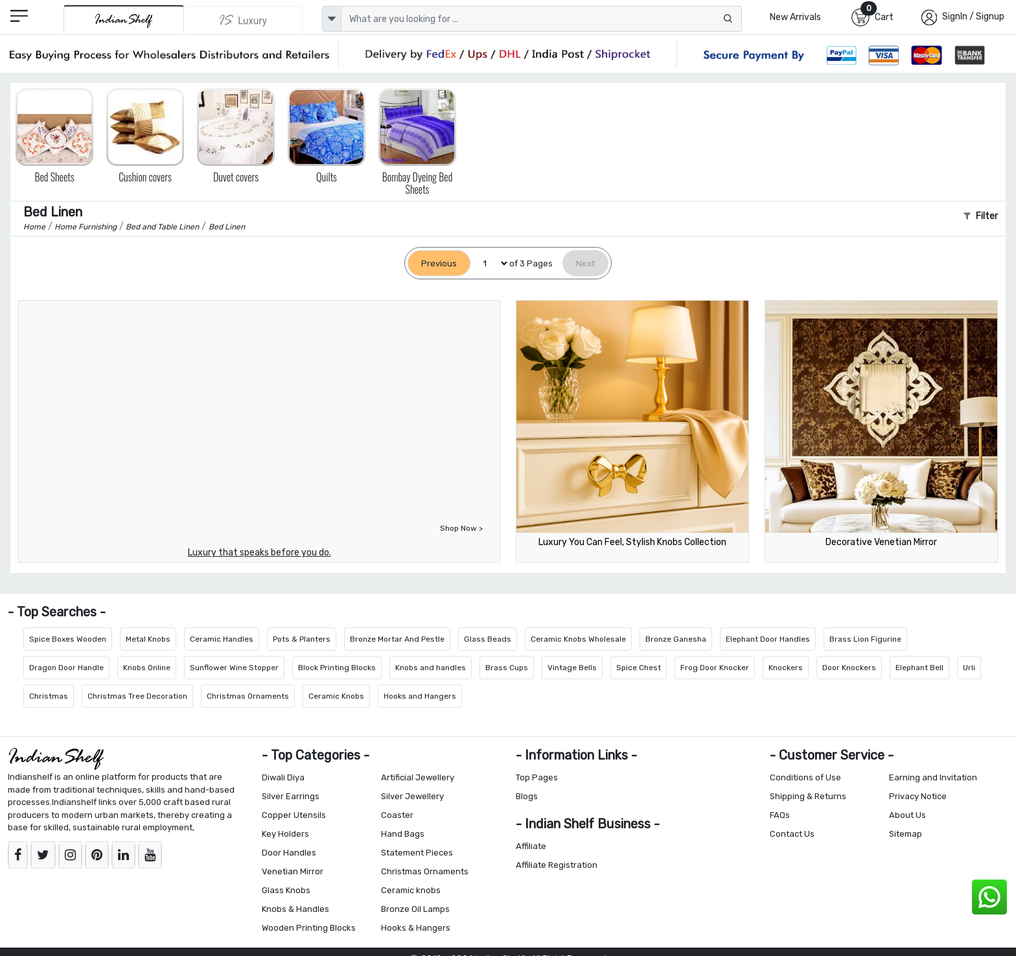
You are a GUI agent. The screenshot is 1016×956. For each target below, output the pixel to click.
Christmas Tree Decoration (137, 696)
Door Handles (289, 852)
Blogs (527, 796)
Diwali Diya (283, 777)
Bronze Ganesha (675, 639)
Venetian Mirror (292, 871)
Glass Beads (487, 639)
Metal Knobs (148, 639)
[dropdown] (331, 19)
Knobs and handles (430, 667)
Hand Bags (402, 834)
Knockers (785, 667)
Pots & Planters (301, 639)
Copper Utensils (294, 815)
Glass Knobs (286, 890)
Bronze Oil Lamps (415, 909)
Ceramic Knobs (336, 696)
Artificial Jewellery (417, 777)
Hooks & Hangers (415, 928)
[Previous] (439, 263)
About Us (907, 815)
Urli (969, 667)
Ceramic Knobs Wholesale (578, 639)
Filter (981, 216)
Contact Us (792, 834)
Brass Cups (506, 667)
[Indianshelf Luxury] (243, 20)
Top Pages (537, 777)
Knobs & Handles (295, 909)
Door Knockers (849, 667)
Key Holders (285, 834)
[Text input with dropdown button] (541, 19)
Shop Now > (461, 528)
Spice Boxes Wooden (67, 639)
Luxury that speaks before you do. (259, 552)
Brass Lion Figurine (865, 639)
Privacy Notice (918, 796)
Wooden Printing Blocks (309, 928)
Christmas (48, 696)
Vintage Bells (572, 667)
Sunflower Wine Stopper (234, 667)
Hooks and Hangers (420, 696)
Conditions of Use (805, 777)
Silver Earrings (290, 796)
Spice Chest (638, 667)
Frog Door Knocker (714, 667)
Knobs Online (146, 667)
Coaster (397, 815)
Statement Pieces (417, 852)
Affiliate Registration (556, 865)
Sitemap (905, 834)
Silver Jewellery (412, 796)
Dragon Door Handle (66, 667)
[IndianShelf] (123, 19)
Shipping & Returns (808, 796)
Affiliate (531, 846)
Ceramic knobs (411, 890)
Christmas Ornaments (248, 696)
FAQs (780, 815)
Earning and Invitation (933, 777)
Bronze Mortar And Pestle (397, 639)
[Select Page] (489, 263)
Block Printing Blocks (337, 667)
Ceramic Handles (221, 639)
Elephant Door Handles (768, 639)
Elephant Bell (919, 667)
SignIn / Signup (973, 16)
